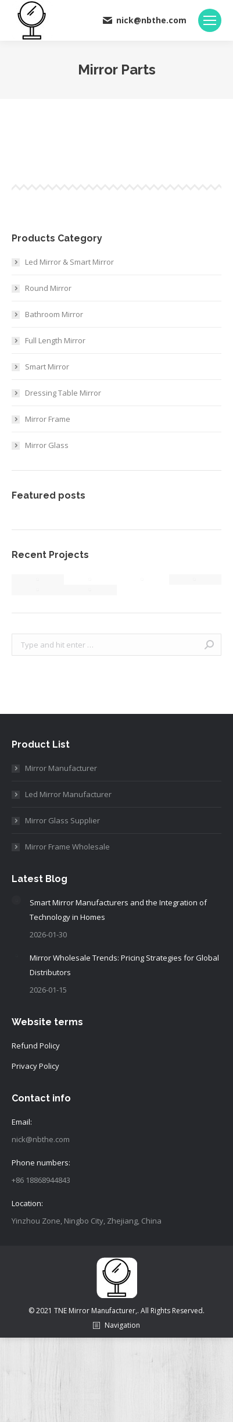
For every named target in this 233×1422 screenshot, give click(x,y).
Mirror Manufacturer (61, 768)
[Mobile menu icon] (209, 20)
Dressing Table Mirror (63, 393)
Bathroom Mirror (54, 314)
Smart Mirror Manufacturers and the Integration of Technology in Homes (118, 909)
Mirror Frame (47, 419)
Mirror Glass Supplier (62, 820)
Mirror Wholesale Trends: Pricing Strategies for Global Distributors (124, 964)
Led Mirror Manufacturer (68, 794)
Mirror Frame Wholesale (67, 846)
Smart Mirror (47, 366)
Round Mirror (48, 288)
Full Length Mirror (55, 340)
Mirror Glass (47, 445)
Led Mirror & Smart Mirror (69, 262)
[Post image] (16, 900)
